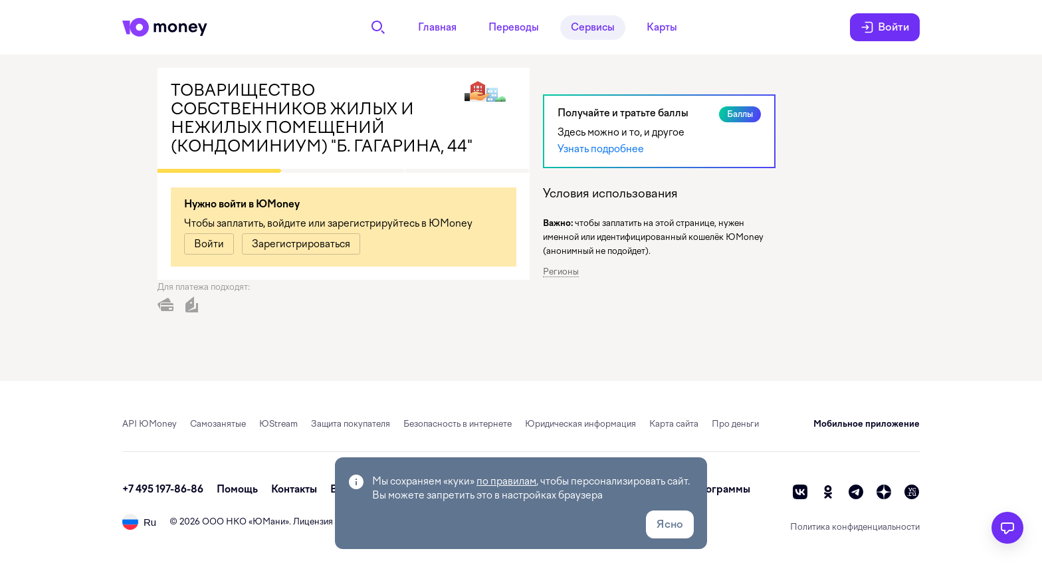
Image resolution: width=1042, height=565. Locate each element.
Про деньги (735, 424)
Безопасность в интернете (457, 424)
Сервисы (593, 27)
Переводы (513, 27)
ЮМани (269, 521)
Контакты (294, 489)
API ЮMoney (149, 424)
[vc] (912, 492)
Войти (885, 27)
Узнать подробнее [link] (601, 149)
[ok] (828, 492)
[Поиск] (378, 27)
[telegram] (856, 492)
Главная (437, 27)
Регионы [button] (561, 272)
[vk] (800, 492)
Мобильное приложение (866, 424)
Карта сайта (673, 424)
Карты (662, 27)
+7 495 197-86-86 (162, 489)
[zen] (884, 492)
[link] (209, 244)
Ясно (670, 524)
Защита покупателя (350, 424)
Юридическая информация (580, 424)
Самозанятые (218, 424)
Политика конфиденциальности (855, 527)
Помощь (237, 489)
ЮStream (278, 424)
